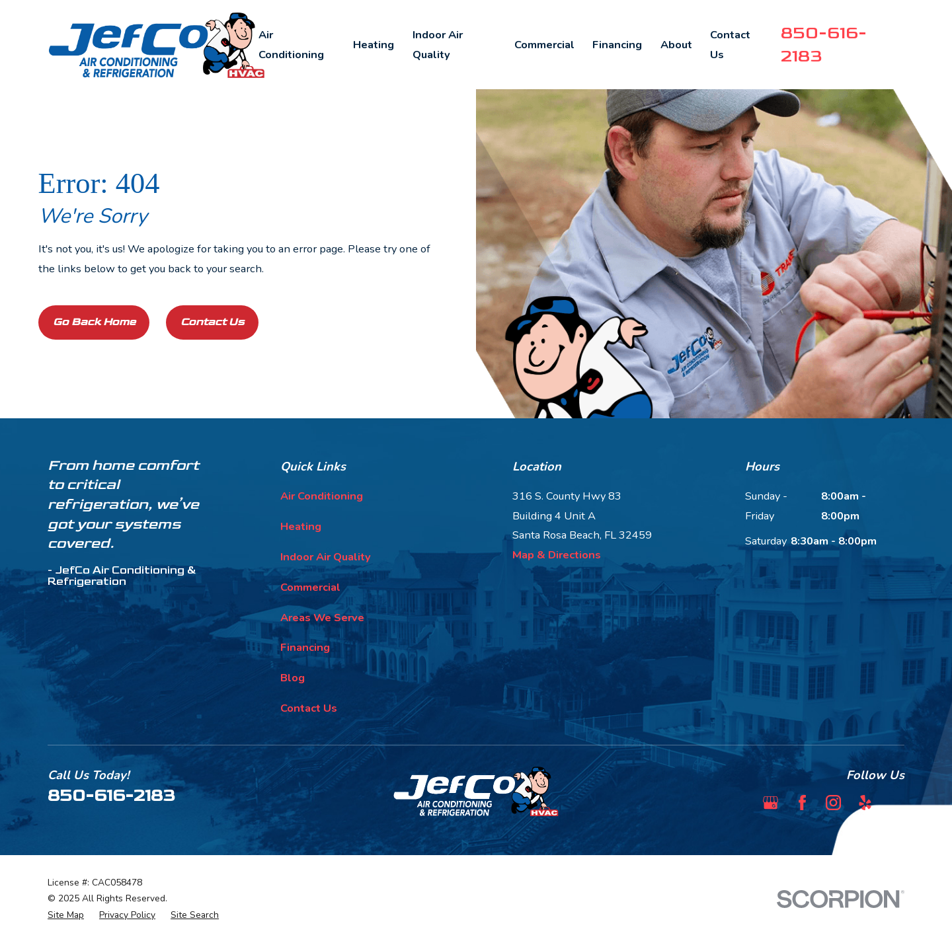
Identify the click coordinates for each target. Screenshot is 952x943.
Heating (300, 526)
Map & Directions (556, 554)
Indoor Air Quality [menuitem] (438, 44)
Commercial (310, 587)
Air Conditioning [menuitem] (291, 44)
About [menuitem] (676, 44)
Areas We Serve (322, 617)
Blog (292, 677)
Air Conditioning (321, 496)
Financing (305, 647)
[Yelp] (865, 802)
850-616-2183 (111, 795)
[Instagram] (833, 802)
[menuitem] (66, 915)
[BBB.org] (896, 802)
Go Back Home (94, 321)
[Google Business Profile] (770, 802)
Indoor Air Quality (325, 556)
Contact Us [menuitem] (730, 44)
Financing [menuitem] (617, 44)
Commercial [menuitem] (544, 44)
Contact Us (212, 321)
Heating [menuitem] (373, 44)
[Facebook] (802, 802)
